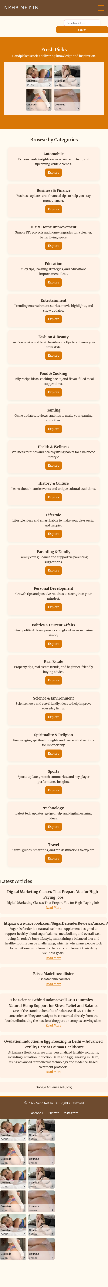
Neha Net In (21, 8)
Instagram (70, 1113)
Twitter (53, 1113)
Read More (53, 907)
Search (82, 29)
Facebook (36, 1113)
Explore (53, 172)
